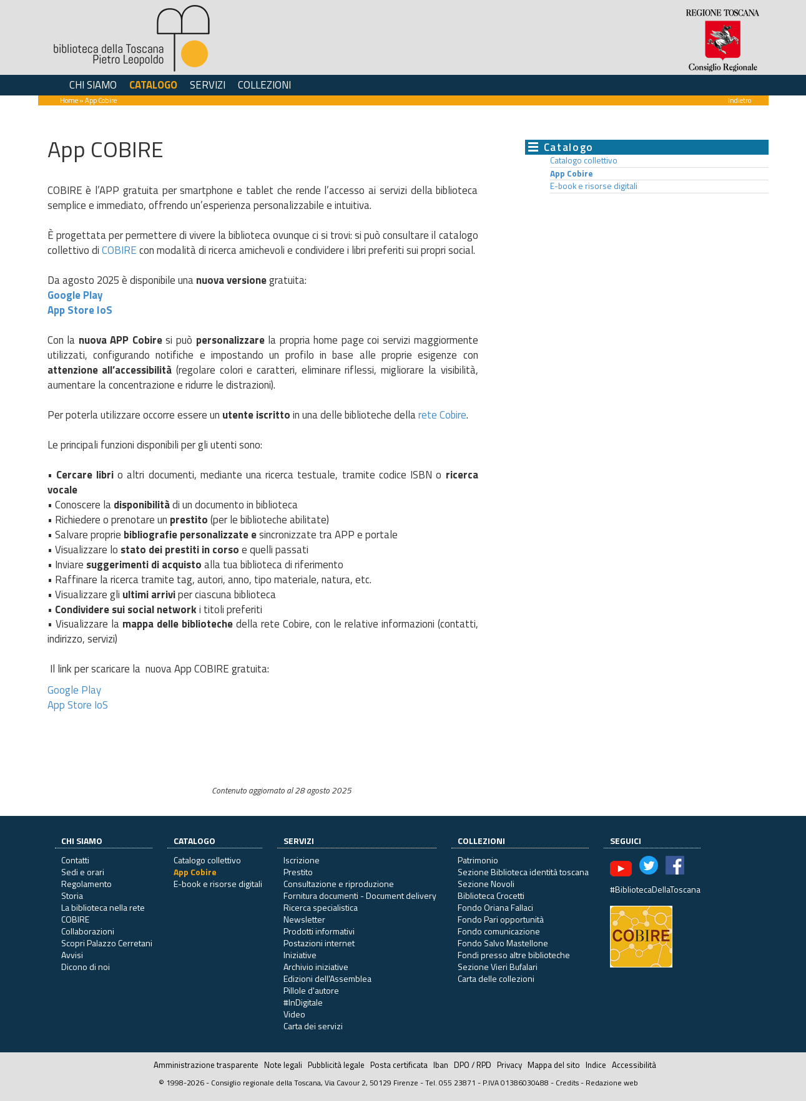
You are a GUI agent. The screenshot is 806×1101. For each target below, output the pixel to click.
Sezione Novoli (486, 883)
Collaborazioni (87, 931)
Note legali (283, 1065)
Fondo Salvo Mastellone (503, 942)
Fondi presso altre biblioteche (514, 954)
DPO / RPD (472, 1065)
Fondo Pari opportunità (501, 919)
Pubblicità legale (336, 1065)
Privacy (509, 1065)
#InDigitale (303, 1002)
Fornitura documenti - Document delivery (359, 895)
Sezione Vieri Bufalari (498, 966)
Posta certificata (399, 1065)
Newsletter (304, 919)
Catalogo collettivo (583, 160)
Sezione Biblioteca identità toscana (523, 871)
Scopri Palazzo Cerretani (106, 942)
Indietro (739, 100)
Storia (72, 895)
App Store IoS (79, 310)
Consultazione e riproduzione (338, 883)
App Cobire (571, 173)
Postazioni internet (319, 942)
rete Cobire (442, 415)
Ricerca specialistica (320, 907)
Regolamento (86, 883)
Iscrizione (301, 859)
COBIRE (119, 250)
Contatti (75, 859)
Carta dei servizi (313, 1025)
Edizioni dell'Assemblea (327, 978)
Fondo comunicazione (499, 931)
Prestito (298, 871)
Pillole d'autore (311, 990)
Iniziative (300, 954)
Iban (440, 1065)
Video (294, 1014)
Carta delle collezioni (496, 978)
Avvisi (72, 954)
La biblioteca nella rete (103, 907)
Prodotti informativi (319, 931)
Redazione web (612, 1083)
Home (69, 100)
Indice (596, 1065)
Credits (567, 1083)
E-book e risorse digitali (593, 186)
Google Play (74, 295)
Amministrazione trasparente (206, 1065)
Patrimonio (478, 859)
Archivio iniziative (315, 966)
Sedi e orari (82, 871)
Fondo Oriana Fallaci (495, 907)
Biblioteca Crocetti (491, 895)
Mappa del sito (554, 1065)
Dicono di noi (85, 966)
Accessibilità (634, 1065)
